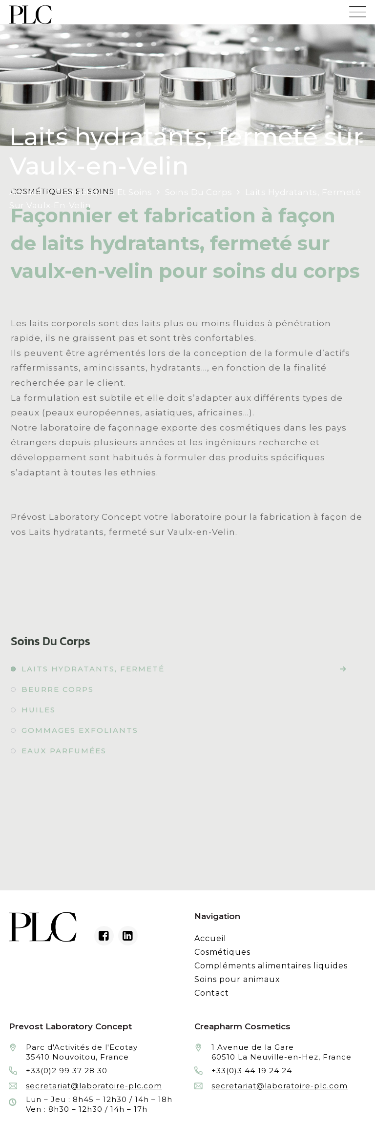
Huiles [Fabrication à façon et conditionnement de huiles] (38, 709)
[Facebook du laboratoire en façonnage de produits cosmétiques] (104, 935)
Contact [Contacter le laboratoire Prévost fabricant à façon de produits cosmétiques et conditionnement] (211, 993)
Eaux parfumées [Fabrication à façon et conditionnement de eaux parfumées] (63, 750)
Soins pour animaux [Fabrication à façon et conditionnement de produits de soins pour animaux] (237, 979)
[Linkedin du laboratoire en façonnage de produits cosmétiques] (128, 935)
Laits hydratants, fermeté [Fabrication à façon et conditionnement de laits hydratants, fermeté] (93, 668)
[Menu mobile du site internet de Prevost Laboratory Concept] (358, 9)
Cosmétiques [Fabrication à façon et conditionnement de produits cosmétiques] (222, 952)
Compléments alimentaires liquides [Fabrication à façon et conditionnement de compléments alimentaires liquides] (271, 965)
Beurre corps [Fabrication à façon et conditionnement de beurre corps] (57, 689)
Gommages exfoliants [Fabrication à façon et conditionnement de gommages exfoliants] (79, 730)
